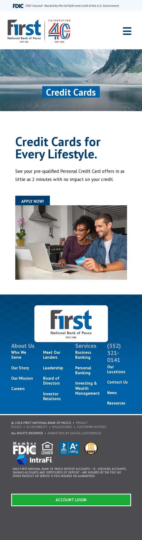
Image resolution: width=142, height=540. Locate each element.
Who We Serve (18, 355)
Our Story (20, 367)
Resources (116, 403)
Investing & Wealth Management (87, 388)
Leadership (53, 367)
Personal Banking (83, 370)
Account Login (71, 499)
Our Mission (22, 378)
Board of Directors (51, 381)
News (112, 392)
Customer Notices (91, 427)
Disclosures (62, 427)
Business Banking (83, 355)
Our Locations (116, 369)
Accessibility (36, 427)
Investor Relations (52, 396)
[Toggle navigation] (127, 31)
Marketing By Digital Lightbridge (74, 433)
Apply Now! (32, 201)
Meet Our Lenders (51, 355)
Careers (18, 388)
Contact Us (117, 382)
